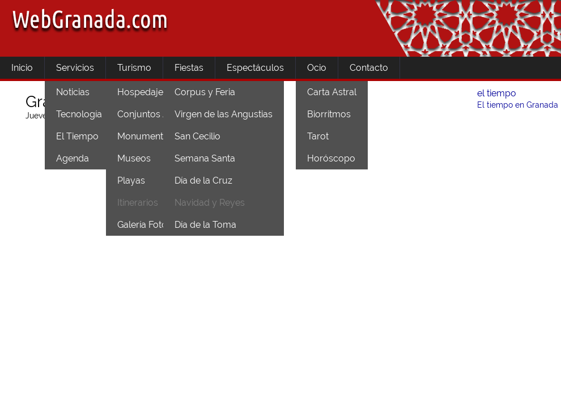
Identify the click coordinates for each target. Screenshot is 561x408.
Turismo (134, 67)
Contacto (369, 67)
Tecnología (79, 114)
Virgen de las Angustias (224, 114)
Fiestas (189, 67)
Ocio (316, 67)
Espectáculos (255, 67)
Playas (131, 180)
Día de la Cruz (203, 180)
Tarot (318, 136)
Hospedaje (140, 92)
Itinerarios (137, 202)
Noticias (73, 92)
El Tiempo (77, 136)
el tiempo (496, 93)
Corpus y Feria (205, 92)
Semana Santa (205, 158)
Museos (134, 158)
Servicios (75, 67)
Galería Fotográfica (156, 224)
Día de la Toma (205, 224)
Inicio (22, 67)
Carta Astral (331, 92)
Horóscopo (331, 158)
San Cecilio (197, 136)
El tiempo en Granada (517, 104)
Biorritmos (329, 114)
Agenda (72, 158)
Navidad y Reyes (210, 202)
